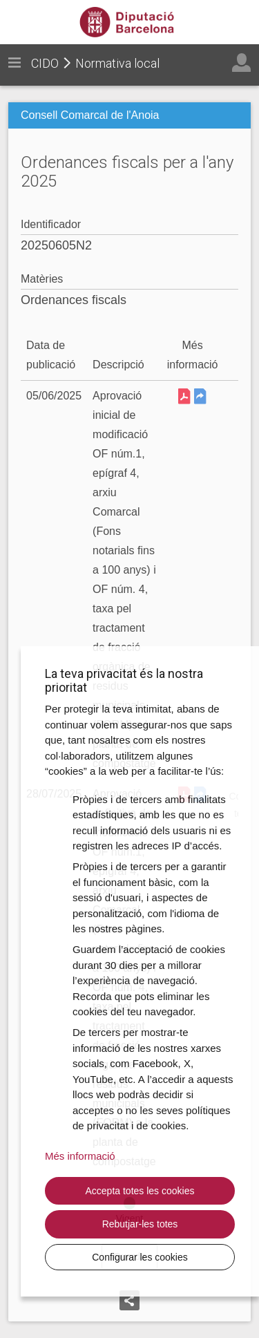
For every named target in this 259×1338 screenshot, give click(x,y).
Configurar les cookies (140, 1257)
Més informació (80, 1156)
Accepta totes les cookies (140, 1190)
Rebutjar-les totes (140, 1223)
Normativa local (117, 63)
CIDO (45, 63)
